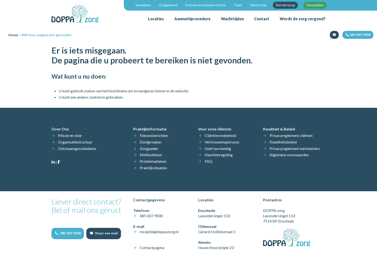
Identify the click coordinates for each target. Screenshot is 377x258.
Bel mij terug (285, 5)
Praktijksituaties (153, 167)
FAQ (208, 161)
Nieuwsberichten (154, 135)
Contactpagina (152, 247)
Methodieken (151, 154)
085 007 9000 (151, 215)
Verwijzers (143, 5)
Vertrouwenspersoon (222, 142)
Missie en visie (70, 135)
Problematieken (153, 161)
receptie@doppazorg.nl (159, 231)
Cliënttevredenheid (220, 135)
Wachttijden (232, 18)
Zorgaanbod (168, 5)
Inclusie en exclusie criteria (205, 5)
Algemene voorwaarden (289, 154)
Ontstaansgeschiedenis (77, 148)
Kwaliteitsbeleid (283, 142)
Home (13, 35)
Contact (261, 18)
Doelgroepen (150, 142)
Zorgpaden (149, 148)
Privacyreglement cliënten (291, 135)
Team (238, 5)
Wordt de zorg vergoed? (303, 18)
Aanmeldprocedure (192, 18)
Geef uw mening (218, 148)
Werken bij (258, 5)
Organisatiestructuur (75, 142)
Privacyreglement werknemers (295, 148)
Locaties (156, 18)
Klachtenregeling (219, 154)
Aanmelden (315, 5)
